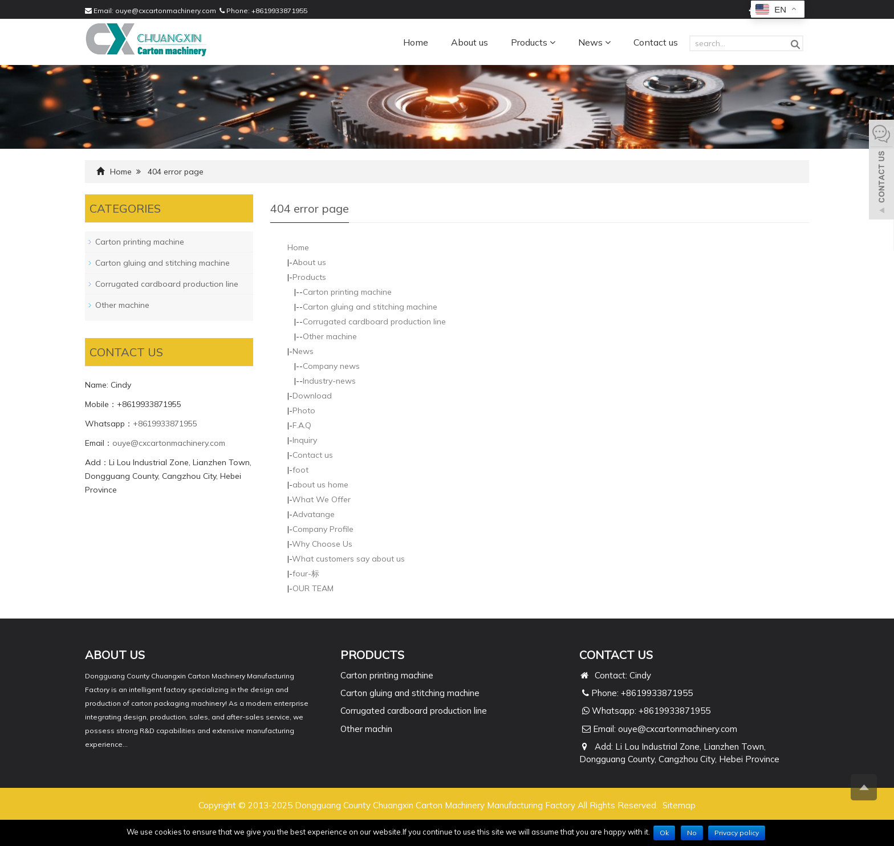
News (594, 42)
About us (469, 42)
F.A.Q (301, 425)
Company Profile (322, 529)
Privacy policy (736, 832)
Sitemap (679, 805)
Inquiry (304, 440)
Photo (303, 410)
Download (312, 396)
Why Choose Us (322, 544)
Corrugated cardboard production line (374, 321)
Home (415, 42)
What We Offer (321, 499)
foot (300, 470)
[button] (552, 42)
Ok (664, 832)
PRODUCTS (372, 655)
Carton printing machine (347, 292)
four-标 (305, 573)
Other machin (366, 728)
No (692, 832)
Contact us (655, 42)
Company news (331, 366)
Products (533, 42)
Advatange (313, 514)
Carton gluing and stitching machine (370, 307)
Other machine (330, 336)
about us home (320, 484)
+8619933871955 (279, 10)
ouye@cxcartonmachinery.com (165, 10)
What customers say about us (348, 559)
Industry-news (329, 381)
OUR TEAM (313, 588)
